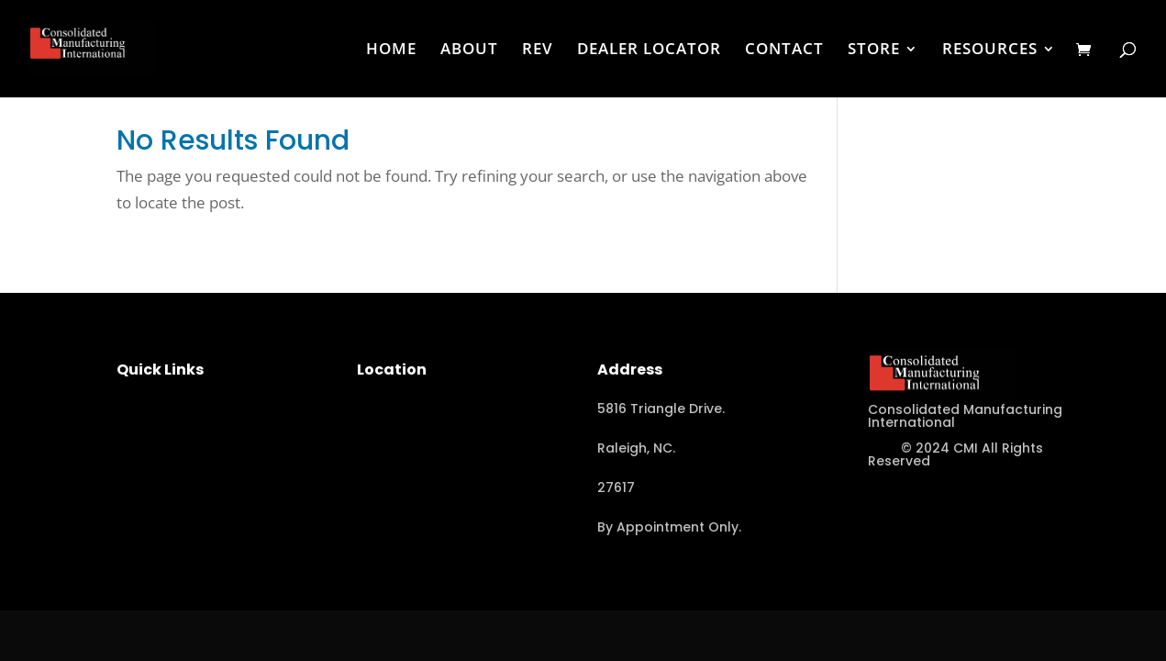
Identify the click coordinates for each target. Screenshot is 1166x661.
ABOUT (469, 50)
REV (537, 50)
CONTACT (784, 50)
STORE (874, 50)
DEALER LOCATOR (649, 50)
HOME (391, 50)
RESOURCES (990, 50)
